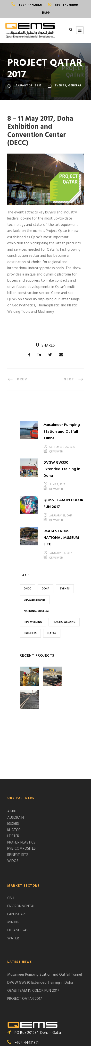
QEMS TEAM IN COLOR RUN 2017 (33, 938)
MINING (13, 869)
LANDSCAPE (16, 861)
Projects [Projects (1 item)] (30, 633)
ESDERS (13, 771)
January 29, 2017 (60, 516)
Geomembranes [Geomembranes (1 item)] (35, 600)
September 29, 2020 (62, 447)
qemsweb (56, 452)
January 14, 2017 (60, 553)
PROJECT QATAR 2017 (24, 946)
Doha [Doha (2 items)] (45, 589)
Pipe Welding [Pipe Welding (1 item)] (33, 622)
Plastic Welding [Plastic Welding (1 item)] (64, 622)
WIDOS (12, 808)
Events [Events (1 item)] (65, 589)
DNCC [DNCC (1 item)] (27, 589)
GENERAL (75, 85)
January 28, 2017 (28, 85)
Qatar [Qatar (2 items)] (51, 633)
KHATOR (14, 777)
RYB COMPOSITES (21, 795)
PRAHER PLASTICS (21, 789)
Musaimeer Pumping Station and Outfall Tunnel (61, 431)
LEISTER (13, 783)
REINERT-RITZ (17, 802)
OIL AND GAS (17, 878)
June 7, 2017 (57, 484)
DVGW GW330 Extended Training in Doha (61, 469)
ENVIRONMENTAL (21, 853)
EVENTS (60, 85)
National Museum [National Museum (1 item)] (36, 611)
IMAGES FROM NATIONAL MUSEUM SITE (61, 538)
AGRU (11, 758)
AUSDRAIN (15, 765)
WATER (13, 886)
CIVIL (11, 845)
